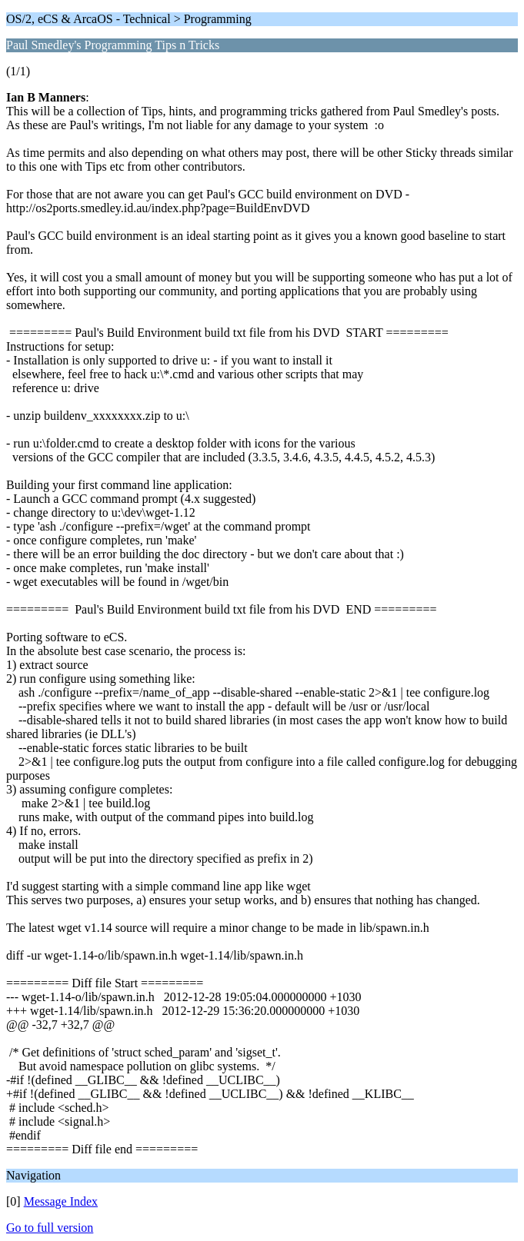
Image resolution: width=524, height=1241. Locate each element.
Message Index (61, 1201)
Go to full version (49, 1227)
